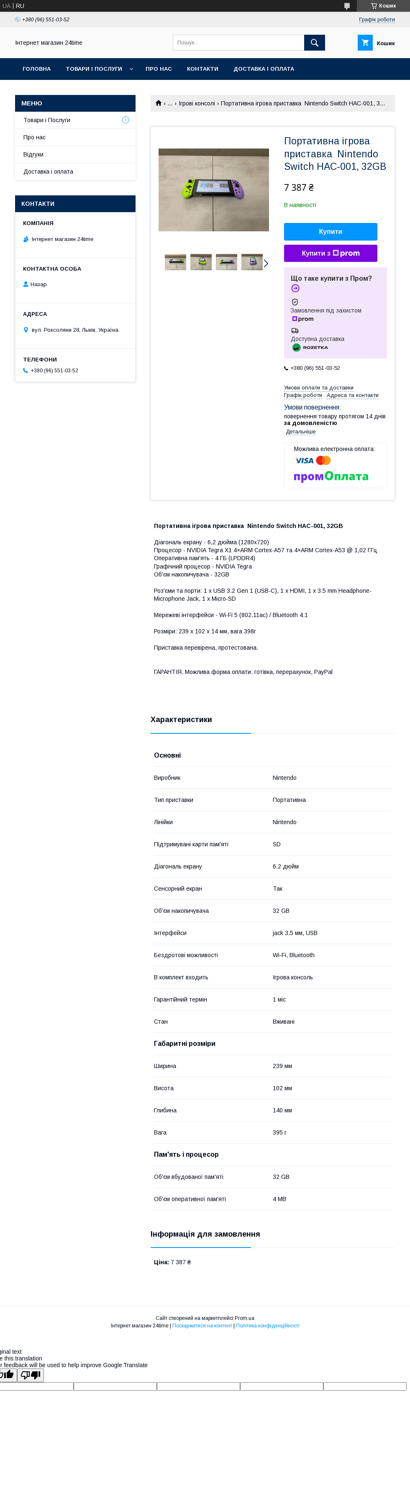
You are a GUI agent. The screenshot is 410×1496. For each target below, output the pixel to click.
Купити (331, 231)
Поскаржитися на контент (202, 1326)
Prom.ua (244, 1318)
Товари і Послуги (94, 69)
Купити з (330, 253)
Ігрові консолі (197, 103)
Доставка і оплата (263, 69)
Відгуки (33, 154)
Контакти (202, 69)
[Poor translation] (30, 1375)
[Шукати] (314, 43)
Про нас (159, 69)
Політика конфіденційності (268, 1326)
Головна (37, 69)
